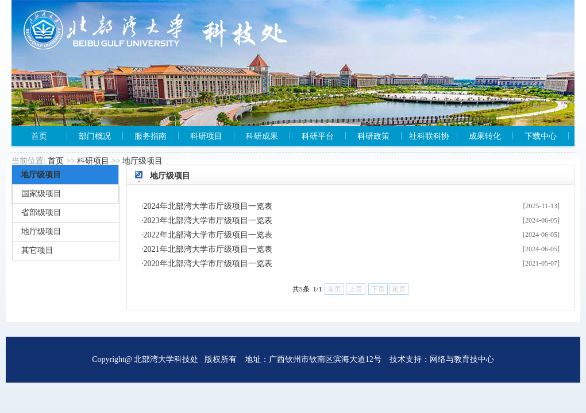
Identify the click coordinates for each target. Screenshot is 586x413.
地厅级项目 (142, 161)
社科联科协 (429, 136)
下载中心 (541, 136)
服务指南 (150, 136)
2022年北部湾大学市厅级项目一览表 (208, 235)
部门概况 (95, 136)
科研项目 (206, 136)
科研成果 (262, 136)
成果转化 (485, 136)
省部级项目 (41, 212)
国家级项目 (41, 193)
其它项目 (37, 250)
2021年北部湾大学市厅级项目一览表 (208, 249)
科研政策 (373, 136)
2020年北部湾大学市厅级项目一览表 (208, 263)
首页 (39, 136)
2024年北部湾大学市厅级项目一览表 (208, 206)
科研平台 (318, 136)
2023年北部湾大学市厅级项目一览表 (208, 220)
